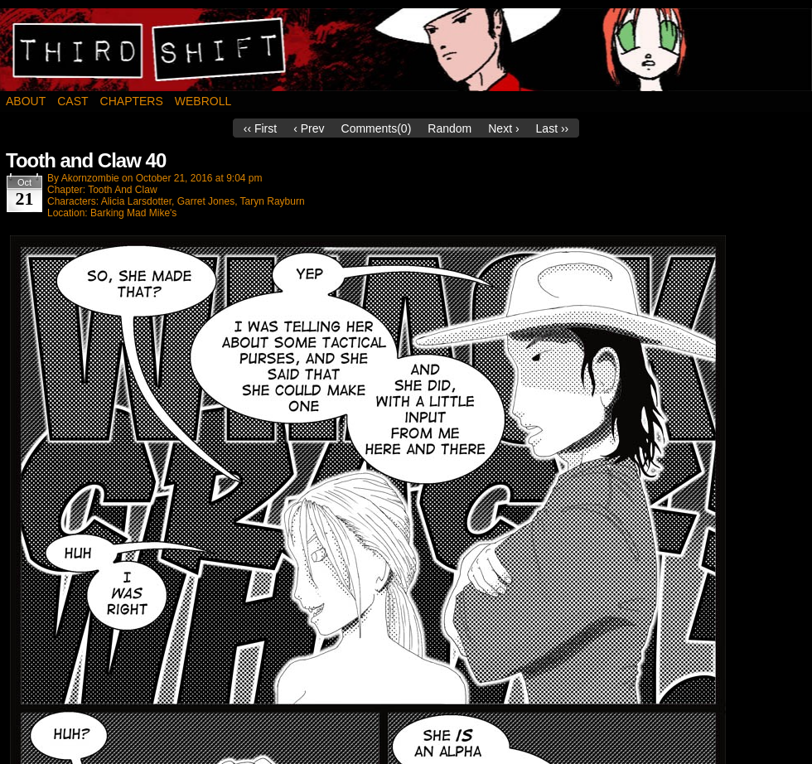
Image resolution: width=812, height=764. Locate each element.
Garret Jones (205, 201)
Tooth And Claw (122, 190)
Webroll (203, 101)
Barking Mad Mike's (133, 213)
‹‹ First (260, 128)
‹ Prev (308, 128)
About (26, 101)
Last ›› (552, 128)
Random (449, 128)
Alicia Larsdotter (136, 201)
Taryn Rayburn (272, 201)
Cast (72, 101)
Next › (503, 128)
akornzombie (90, 178)
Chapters (131, 101)
